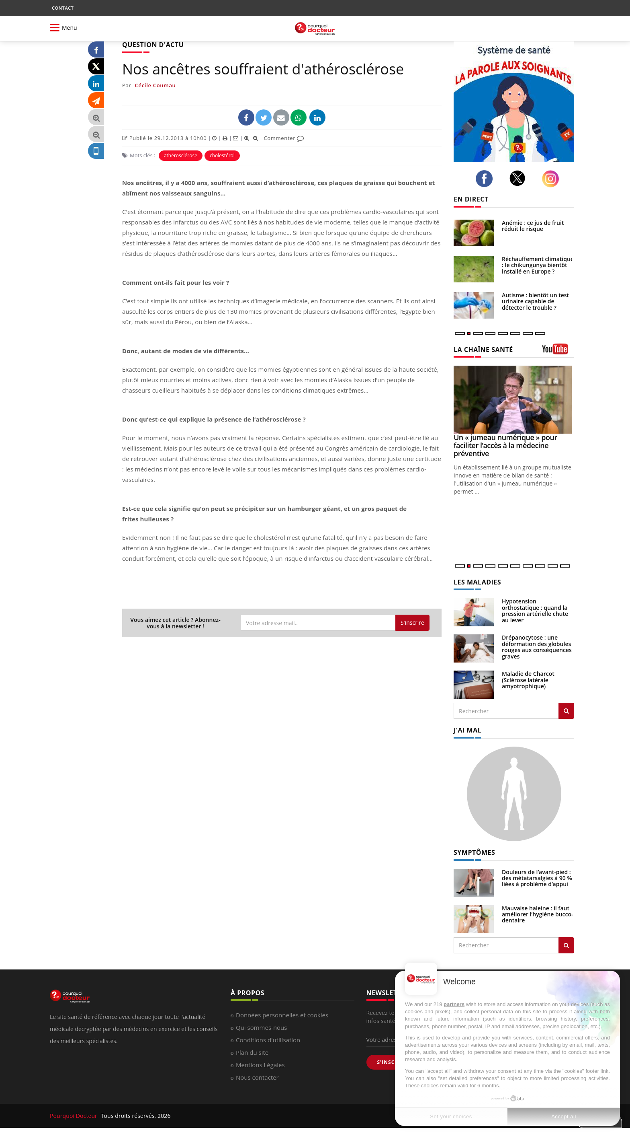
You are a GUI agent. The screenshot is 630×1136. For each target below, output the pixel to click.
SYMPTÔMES (474, 852)
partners (454, 1004)
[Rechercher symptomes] (566, 945)
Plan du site (252, 1052)
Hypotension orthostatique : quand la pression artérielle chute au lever (535, 610)
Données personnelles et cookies (282, 1015)
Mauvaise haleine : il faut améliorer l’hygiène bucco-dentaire (537, 914)
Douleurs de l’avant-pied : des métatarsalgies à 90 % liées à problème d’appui (537, 878)
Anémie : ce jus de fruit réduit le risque (533, 226)
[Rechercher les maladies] (566, 711)
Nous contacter (257, 1077)
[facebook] (486, 178)
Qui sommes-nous (261, 1027)
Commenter (284, 138)
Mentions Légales (260, 1065)
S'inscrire (412, 622)
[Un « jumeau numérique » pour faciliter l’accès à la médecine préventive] (514, 400)
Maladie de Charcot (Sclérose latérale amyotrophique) (528, 680)
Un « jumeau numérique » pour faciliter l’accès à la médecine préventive (505, 445)
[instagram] (552, 178)
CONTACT (63, 8)
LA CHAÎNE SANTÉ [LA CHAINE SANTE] (483, 349)
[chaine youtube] (558, 351)
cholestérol (222, 155)
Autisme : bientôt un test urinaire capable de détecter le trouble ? (535, 301)
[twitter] (519, 178)
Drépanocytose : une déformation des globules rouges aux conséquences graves (537, 647)
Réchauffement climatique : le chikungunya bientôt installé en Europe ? (538, 265)
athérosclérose (180, 155)
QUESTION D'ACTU (153, 44)
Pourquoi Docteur (74, 1116)
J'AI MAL (467, 730)
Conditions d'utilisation (268, 1040)
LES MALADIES (477, 582)
